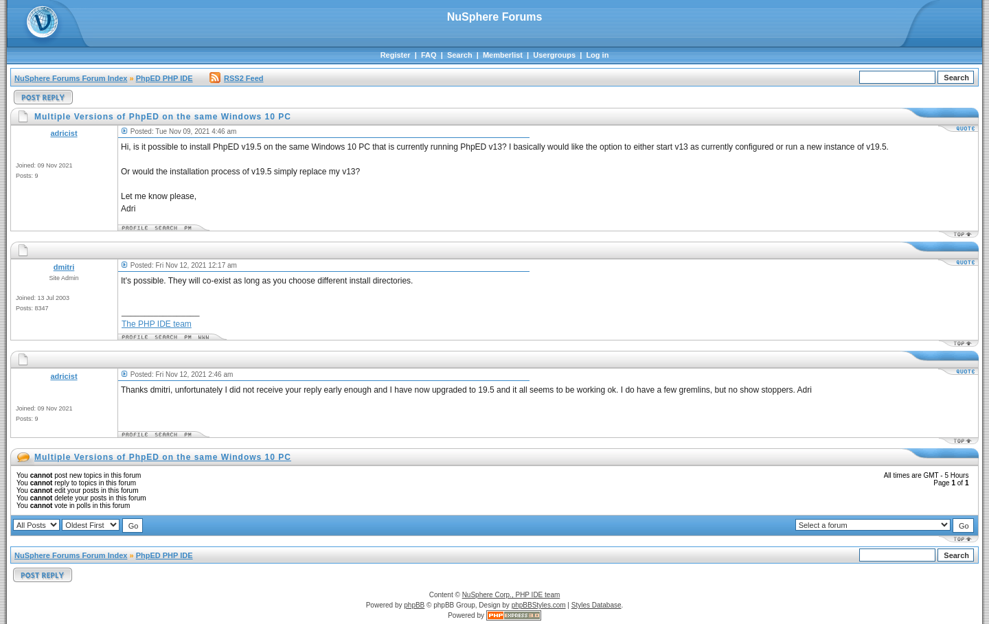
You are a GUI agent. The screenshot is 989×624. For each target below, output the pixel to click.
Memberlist (503, 55)
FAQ (429, 55)
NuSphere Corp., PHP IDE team (511, 595)
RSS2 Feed (236, 78)
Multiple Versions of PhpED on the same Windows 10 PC (162, 457)
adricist (63, 133)
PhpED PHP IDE (164, 78)
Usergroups (554, 55)
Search (460, 55)
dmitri (64, 267)
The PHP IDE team (157, 324)
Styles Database (596, 605)
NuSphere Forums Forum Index (70, 78)
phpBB (414, 605)
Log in (597, 55)
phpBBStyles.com (539, 605)
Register (395, 55)
